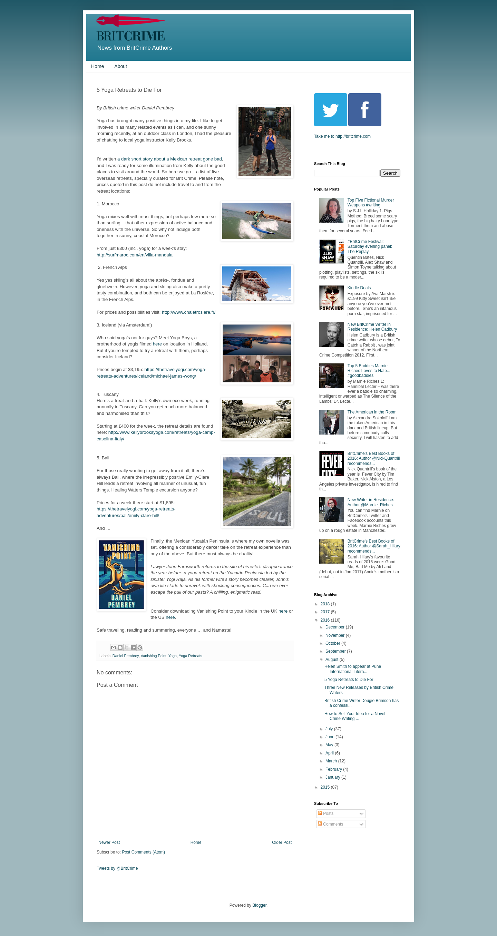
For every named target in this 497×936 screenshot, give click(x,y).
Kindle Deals (359, 287)
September (336, 651)
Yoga (172, 656)
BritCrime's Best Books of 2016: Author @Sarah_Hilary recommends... (374, 546)
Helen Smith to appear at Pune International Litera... (352, 669)
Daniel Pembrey (126, 656)
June (330, 736)
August (332, 659)
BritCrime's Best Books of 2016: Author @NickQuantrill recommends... (374, 458)
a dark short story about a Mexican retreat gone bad (169, 159)
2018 (326, 604)
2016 (326, 620)
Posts (325, 813)
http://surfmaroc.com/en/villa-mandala (135, 254)
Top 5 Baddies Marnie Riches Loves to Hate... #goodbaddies (369, 370)
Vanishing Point (153, 656)
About (120, 66)
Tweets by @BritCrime (117, 868)
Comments (330, 824)
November (335, 635)
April (330, 753)
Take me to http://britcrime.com (342, 136)
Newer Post (109, 842)
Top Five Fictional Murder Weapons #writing (371, 202)
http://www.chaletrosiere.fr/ (188, 312)
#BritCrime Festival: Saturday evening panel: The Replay (370, 246)
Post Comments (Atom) (143, 852)
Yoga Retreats (190, 656)
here (158, 344)
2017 (326, 612)
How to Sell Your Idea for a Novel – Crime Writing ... (356, 716)
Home (97, 66)
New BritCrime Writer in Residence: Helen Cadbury (372, 327)
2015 (326, 787)
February (334, 769)
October (333, 643)
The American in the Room (372, 412)
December (335, 627)
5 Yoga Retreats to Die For (348, 679)
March (331, 761)
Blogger (259, 905)
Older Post (282, 842)
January (333, 777)
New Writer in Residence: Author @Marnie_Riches (371, 502)
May (329, 744)
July (329, 729)
